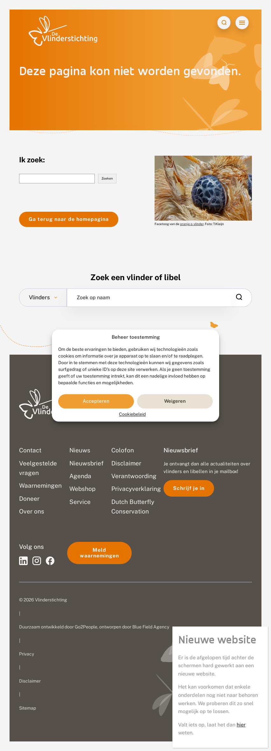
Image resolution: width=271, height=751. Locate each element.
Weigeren (175, 401)
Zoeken (107, 178)
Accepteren (96, 401)
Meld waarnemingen (99, 553)
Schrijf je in (189, 488)
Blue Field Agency (150, 626)
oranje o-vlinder (192, 224)
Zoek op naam (93, 298)
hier (241, 725)
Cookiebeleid (132, 414)
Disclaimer (30, 681)
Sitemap (27, 708)
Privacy (26, 653)
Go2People (86, 626)
